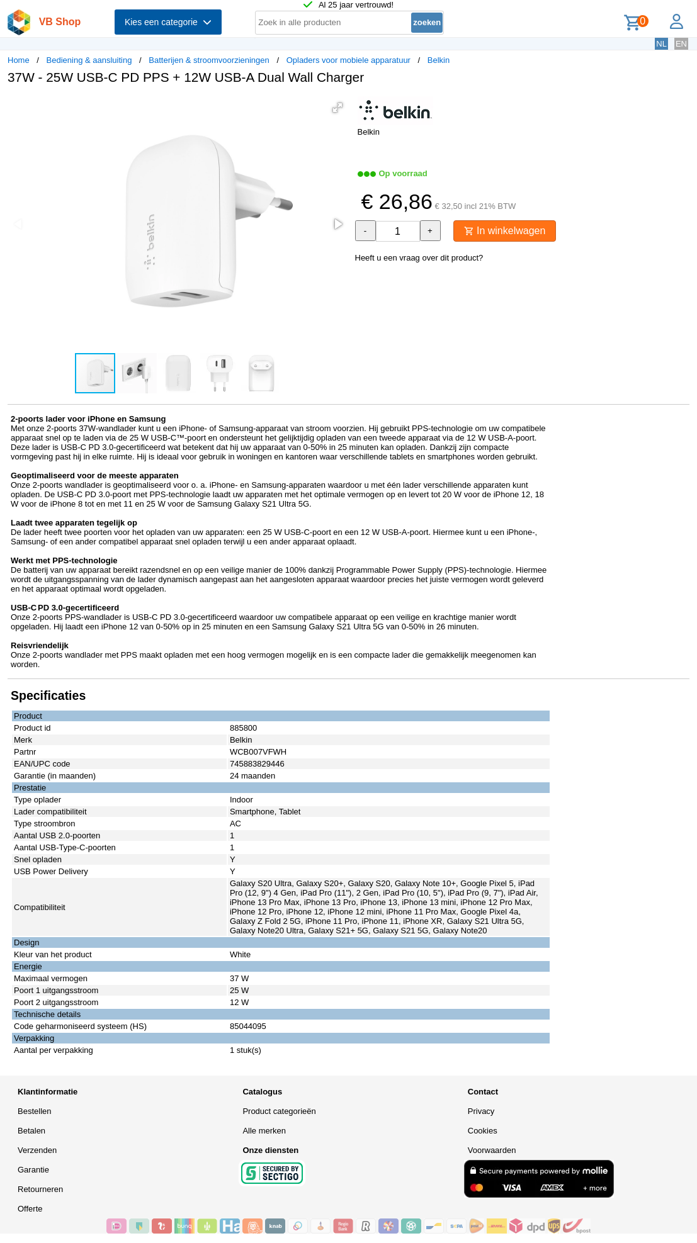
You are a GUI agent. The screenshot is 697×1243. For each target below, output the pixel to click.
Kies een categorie (168, 22)
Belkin (439, 60)
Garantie (33, 1169)
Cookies (482, 1130)
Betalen (31, 1130)
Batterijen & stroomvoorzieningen (209, 60)
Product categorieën (278, 1111)
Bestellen (34, 1111)
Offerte (30, 1208)
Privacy (481, 1111)
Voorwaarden (492, 1150)
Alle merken (264, 1130)
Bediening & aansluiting (89, 60)
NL (661, 43)
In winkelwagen (505, 230)
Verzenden (37, 1150)
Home (19, 60)
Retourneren (40, 1189)
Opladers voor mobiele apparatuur (348, 60)
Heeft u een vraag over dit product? (419, 257)
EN (681, 43)
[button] (337, 108)
